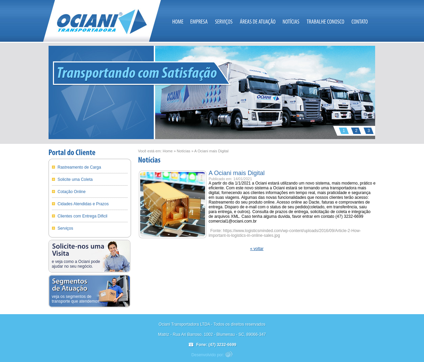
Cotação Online (72, 191)
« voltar (256, 248)
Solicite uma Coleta (75, 179)
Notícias (183, 151)
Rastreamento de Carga (79, 167)
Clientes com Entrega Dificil (83, 216)
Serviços (65, 228)
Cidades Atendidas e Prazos (83, 204)
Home (167, 151)
